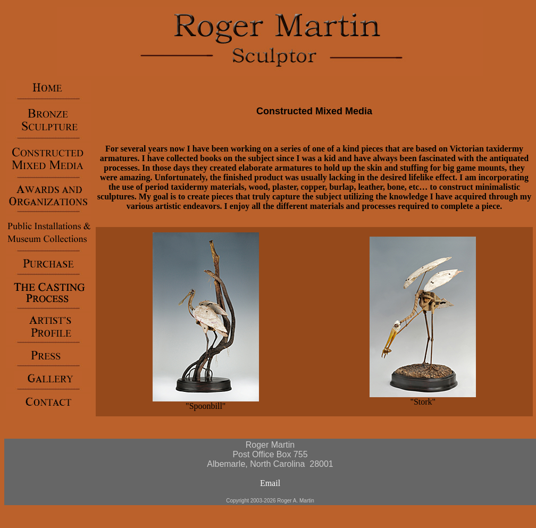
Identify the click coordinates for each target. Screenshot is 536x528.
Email (270, 483)
